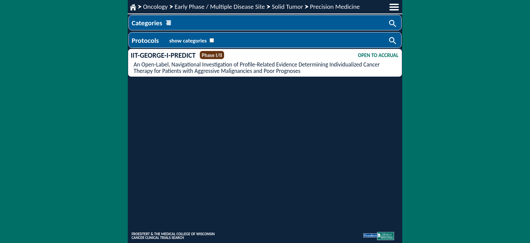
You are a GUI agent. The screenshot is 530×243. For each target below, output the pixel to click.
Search (393, 24)
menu (394, 7)
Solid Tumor (287, 6)
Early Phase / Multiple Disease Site (219, 6)
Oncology (155, 6)
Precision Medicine (335, 6)
